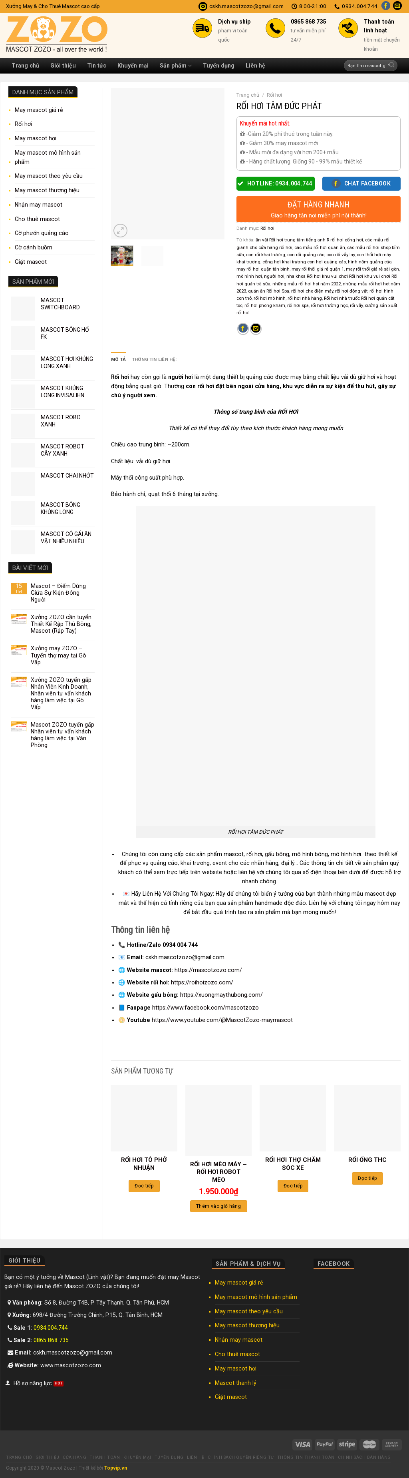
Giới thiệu (63, 65)
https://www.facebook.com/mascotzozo (205, 1007)
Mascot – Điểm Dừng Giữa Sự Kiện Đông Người (58, 593)
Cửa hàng (74, 1457)
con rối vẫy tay (340, 254)
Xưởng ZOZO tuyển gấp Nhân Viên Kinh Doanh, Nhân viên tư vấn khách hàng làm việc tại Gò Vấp (61, 693)
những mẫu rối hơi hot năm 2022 (306, 284)
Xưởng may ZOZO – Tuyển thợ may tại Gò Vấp (58, 655)
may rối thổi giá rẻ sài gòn (372, 269)
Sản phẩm (176, 66)
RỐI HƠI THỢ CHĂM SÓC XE (293, 1163)
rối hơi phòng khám (264, 305)
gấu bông (277, 854)
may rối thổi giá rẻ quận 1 (318, 269)
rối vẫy (356, 305)
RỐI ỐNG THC (367, 1159)
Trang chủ (25, 65)
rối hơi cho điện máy (312, 291)
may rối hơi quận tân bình (263, 269)
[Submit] (391, 66)
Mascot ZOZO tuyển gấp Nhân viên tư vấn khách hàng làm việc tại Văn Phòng (62, 734)
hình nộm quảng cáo (369, 262)
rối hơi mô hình (270, 298)
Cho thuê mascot (37, 219)
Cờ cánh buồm (33, 247)
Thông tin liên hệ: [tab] (154, 359)
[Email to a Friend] (256, 329)
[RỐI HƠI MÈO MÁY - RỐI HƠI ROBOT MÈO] (218, 1120)
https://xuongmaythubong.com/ (221, 995)
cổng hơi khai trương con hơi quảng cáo (304, 262)
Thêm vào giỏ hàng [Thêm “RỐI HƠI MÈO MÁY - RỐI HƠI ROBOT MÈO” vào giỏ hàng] (218, 1206)
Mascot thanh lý (235, 1382)
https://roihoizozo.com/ (202, 982)
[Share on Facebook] (243, 329)
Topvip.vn (115, 1468)
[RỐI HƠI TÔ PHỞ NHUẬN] (144, 1118)
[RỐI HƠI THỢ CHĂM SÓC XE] (293, 1118)
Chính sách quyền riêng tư (241, 1457)
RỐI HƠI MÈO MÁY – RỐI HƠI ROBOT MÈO (218, 1172)
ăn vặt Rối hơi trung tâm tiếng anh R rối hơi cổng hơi (309, 240)
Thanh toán (104, 1457)
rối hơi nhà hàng (305, 298)
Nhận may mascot (38, 204)
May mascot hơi (35, 138)
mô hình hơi (249, 276)
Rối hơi (23, 124)
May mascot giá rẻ (39, 110)
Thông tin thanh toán (306, 1457)
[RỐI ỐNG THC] (367, 1118)
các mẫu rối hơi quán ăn (319, 247)
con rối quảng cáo (305, 254)
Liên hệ (255, 65)
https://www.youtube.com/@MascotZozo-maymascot (222, 1020)
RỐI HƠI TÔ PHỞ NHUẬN (144, 1163)
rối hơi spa (298, 305)
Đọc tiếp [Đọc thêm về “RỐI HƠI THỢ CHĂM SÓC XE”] (293, 1186)
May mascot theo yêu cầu (49, 176)
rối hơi (254, 854)
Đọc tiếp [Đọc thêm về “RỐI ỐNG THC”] (367, 1178)
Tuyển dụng (218, 65)
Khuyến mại (133, 65)
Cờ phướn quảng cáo (42, 233)
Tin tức (96, 65)
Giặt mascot (31, 262)
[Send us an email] (397, 6)
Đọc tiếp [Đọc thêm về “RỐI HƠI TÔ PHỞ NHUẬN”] (144, 1186)
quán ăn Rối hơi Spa (268, 291)
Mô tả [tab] (118, 359)
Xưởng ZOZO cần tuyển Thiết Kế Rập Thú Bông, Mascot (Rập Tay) (61, 624)
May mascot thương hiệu (47, 190)
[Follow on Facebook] (385, 6)
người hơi (274, 276)
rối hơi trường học (329, 305)
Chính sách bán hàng (364, 1457)
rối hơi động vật (351, 291)
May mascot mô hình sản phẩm (48, 157)
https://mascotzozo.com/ (208, 970)
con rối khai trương (265, 254)
